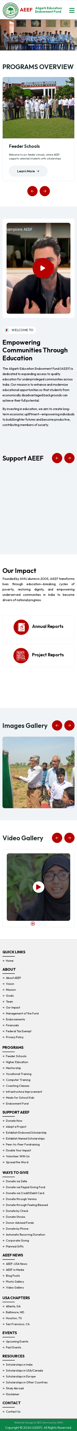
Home (10, 961)
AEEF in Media (15, 1270)
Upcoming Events (17, 1341)
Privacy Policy (15, 1037)
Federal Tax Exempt (18, 1031)
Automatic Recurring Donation (25, 1234)
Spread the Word (17, 1162)
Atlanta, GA (13, 1306)
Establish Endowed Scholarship (26, 1132)
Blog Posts (13, 1275)
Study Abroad (15, 1388)
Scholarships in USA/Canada (24, 1370)
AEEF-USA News (16, 1264)
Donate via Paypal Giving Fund (25, 1187)
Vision (10, 984)
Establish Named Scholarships (25, 1138)
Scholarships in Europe (21, 1376)
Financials (12, 1025)
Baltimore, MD (15, 1312)
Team (9, 1001)
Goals (10, 995)
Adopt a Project (16, 1126)
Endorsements (15, 1019)
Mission (11, 990)
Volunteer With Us (18, 1156)
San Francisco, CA (18, 1324)
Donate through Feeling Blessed (27, 1205)
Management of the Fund (22, 1013)
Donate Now (14, 1121)
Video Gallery (15, 1287)
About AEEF (13, 978)
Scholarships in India (19, 1364)
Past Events (13, 1347)
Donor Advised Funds (20, 1223)
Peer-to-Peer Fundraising (23, 1144)
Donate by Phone (17, 1228)
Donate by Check (17, 1211)
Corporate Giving (17, 1240)
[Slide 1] (31, 45)
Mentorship (13, 1068)
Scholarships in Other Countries (27, 1382)
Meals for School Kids (20, 1097)
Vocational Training (18, 1074)
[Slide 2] (39, 45)
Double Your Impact (18, 1150)
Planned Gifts (15, 1246)
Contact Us (13, 1411)
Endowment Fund (17, 1103)
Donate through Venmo (21, 1199)
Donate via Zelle (16, 1181)
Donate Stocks (15, 1217)
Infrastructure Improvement (24, 1092)
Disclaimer (13, 1394)
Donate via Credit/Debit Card (25, 1193)
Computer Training (18, 1080)
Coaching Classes (17, 1086)
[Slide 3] (46, 45)
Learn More (28, 171)
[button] (32, 191)
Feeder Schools (24, 146)
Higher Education (17, 1062)
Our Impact (13, 1007)
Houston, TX (14, 1318)
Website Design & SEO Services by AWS (38, 1422)
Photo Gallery (15, 1281)
